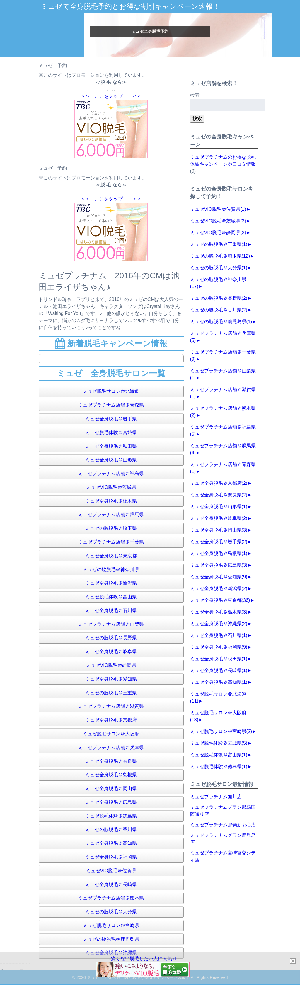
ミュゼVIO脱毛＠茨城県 (111, 487)
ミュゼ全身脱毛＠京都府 (111, 719)
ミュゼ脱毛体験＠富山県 (111, 596)
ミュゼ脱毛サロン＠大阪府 (111, 733)
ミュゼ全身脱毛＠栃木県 (111, 501)
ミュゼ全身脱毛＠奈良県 (111, 761)
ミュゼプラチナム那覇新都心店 (223, 824)
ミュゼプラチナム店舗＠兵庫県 (111, 747)
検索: (195, 95)
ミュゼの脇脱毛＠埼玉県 (111, 528)
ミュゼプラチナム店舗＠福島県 (111, 473)
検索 (197, 118)
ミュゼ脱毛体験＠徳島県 (111, 815)
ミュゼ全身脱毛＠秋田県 (111, 446)
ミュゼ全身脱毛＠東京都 (111, 555)
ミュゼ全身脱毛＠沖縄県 (219, 623)
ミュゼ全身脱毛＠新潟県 (111, 582)
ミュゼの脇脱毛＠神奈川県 (111, 569)
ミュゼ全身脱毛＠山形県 (111, 459)
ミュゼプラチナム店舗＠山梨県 (111, 624)
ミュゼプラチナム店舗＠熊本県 (111, 897)
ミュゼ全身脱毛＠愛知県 (111, 678)
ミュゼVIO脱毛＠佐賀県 (111, 870)
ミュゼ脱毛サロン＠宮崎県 (111, 925)
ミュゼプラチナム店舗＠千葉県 (111, 541)
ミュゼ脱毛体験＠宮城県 (111, 432)
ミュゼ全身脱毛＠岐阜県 (111, 651)
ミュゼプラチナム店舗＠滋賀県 (111, 706)
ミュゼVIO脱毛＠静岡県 (111, 665)
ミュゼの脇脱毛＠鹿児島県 (111, 939)
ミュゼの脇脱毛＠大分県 (111, 911)
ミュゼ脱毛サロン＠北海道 (111, 391)
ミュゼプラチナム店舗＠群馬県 (111, 514)
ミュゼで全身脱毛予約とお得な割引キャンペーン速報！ (130, 6)
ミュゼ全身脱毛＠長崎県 (111, 884)
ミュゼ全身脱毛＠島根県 (111, 774)
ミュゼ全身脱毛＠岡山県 (111, 788)
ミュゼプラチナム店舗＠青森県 (111, 404)
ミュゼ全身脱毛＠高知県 (111, 843)
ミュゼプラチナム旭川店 (216, 796)
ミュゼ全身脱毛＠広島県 (111, 802)
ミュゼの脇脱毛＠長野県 (111, 637)
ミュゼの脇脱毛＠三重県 (111, 692)
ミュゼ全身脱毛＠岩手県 (111, 418)
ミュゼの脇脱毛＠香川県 (111, 829)
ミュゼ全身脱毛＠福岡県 (111, 856)
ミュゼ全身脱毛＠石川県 (111, 610)
